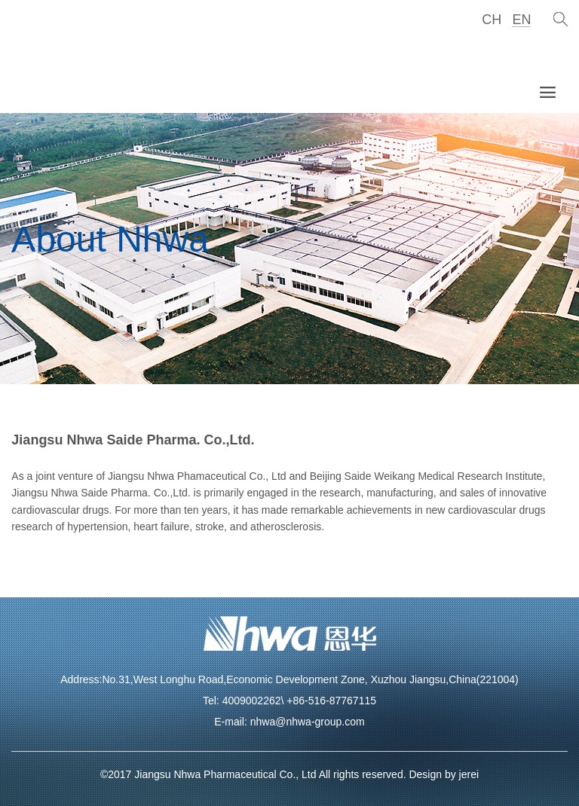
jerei (469, 774)
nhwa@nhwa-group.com (307, 722)
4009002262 (251, 701)
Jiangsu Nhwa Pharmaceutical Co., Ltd (225, 774)
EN (521, 19)
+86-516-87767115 (331, 701)
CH (491, 19)
